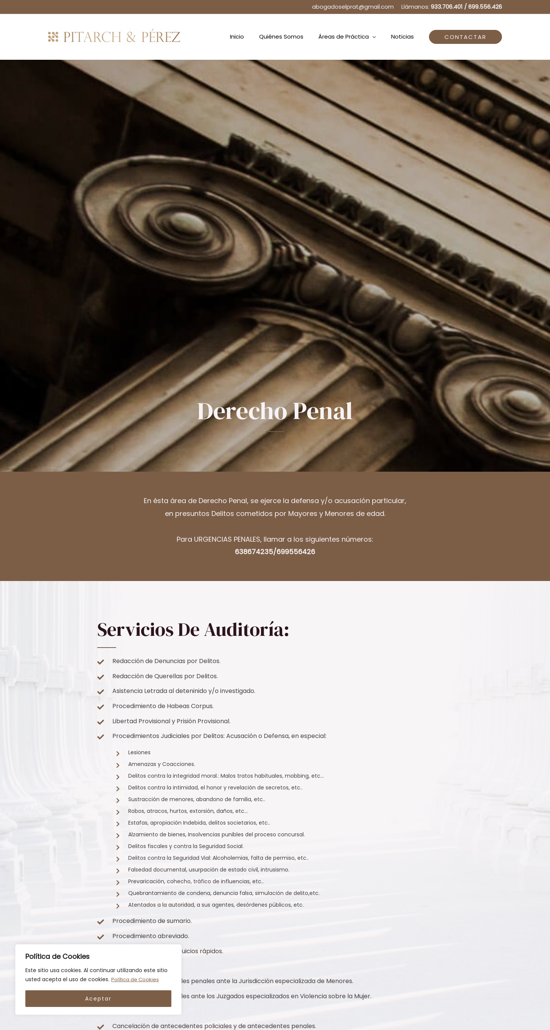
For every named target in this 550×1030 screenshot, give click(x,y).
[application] (378, 36)
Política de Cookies (136, 979)
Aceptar (98, 998)
